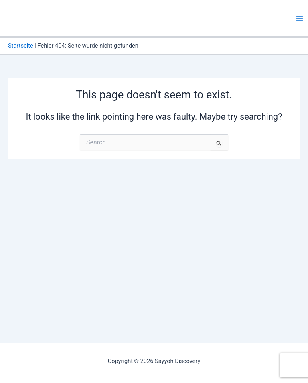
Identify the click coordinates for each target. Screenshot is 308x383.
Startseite (20, 45)
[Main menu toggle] (299, 18)
